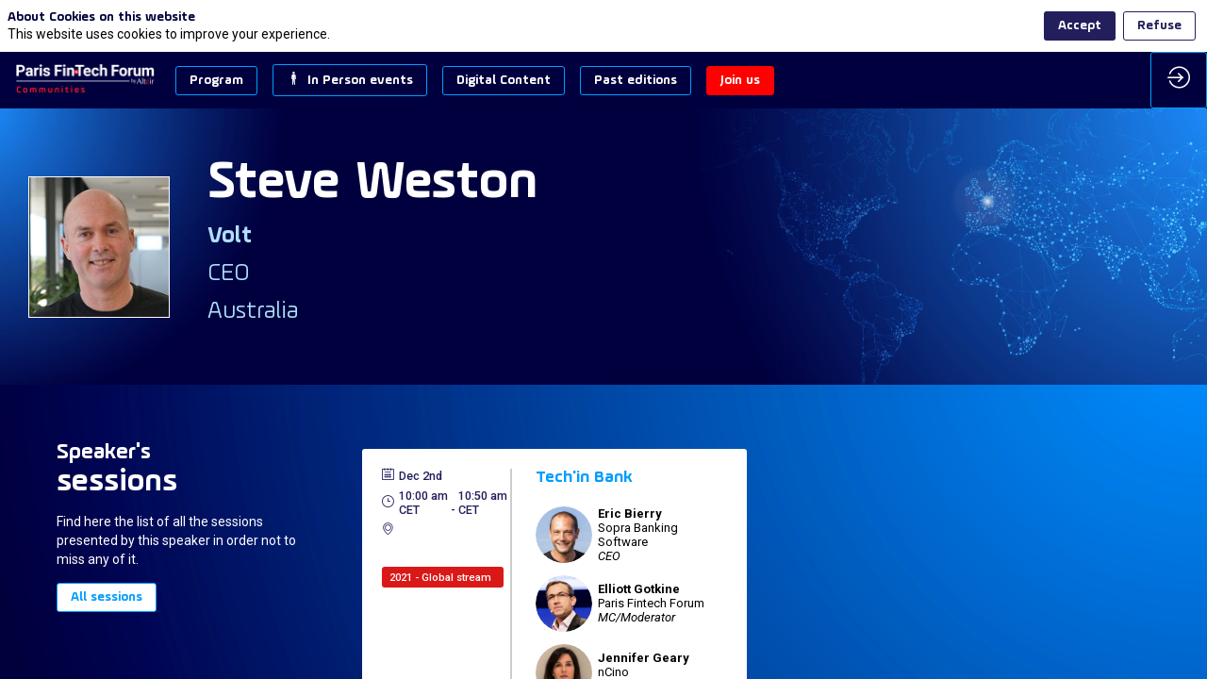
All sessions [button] (106, 597)
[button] (216, 80)
